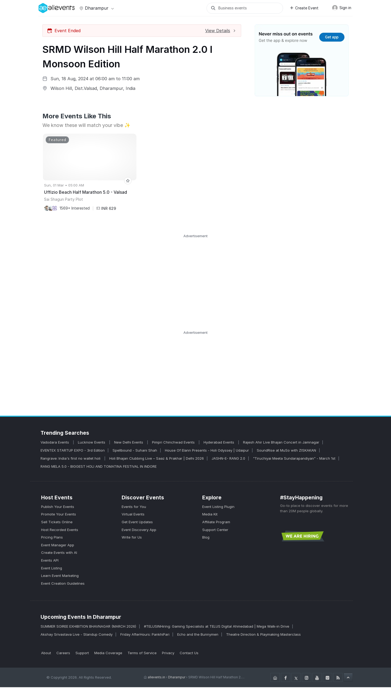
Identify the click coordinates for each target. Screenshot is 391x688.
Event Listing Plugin (218, 507)
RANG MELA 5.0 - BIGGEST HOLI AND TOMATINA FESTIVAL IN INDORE (99, 467)
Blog (205, 538)
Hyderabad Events (219, 443)
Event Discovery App (139, 530)
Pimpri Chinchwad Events (174, 443)
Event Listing (51, 568)
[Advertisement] (195, 276)
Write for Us (132, 538)
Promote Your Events (58, 515)
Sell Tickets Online (57, 523)
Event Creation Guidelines (63, 584)
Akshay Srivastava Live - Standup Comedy (77, 635)
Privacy (168, 654)
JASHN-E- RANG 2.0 (228, 459)
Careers (63, 654)
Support (82, 654)
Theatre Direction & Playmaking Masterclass (263, 635)
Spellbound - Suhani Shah (135, 451)
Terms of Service (142, 654)
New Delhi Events (129, 443)
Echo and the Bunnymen (197, 635)
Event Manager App (57, 546)
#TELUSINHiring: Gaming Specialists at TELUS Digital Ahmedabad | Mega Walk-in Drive (216, 627)
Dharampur (96, 8)
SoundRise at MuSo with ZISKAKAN (286, 451)
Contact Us (189, 654)
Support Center (215, 530)
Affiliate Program (216, 523)
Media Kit (210, 515)
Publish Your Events (57, 507)
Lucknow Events (92, 443)
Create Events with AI (59, 553)
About (46, 654)
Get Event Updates (137, 523)
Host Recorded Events (59, 530)
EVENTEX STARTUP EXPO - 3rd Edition (73, 451)
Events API (50, 561)
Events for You (134, 507)
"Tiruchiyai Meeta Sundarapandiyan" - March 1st (294, 459)
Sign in (341, 8)
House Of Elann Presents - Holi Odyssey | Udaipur (207, 451)
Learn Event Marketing (60, 576)
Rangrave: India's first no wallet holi (71, 459)
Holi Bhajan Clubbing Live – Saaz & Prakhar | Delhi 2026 (156, 459)
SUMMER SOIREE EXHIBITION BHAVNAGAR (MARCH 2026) (88, 627)
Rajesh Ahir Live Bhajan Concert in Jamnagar (281, 443)
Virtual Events (133, 515)
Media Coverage (108, 654)
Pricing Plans (52, 538)
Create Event (303, 8)
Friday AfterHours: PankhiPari (144, 635)
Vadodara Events (55, 443)
